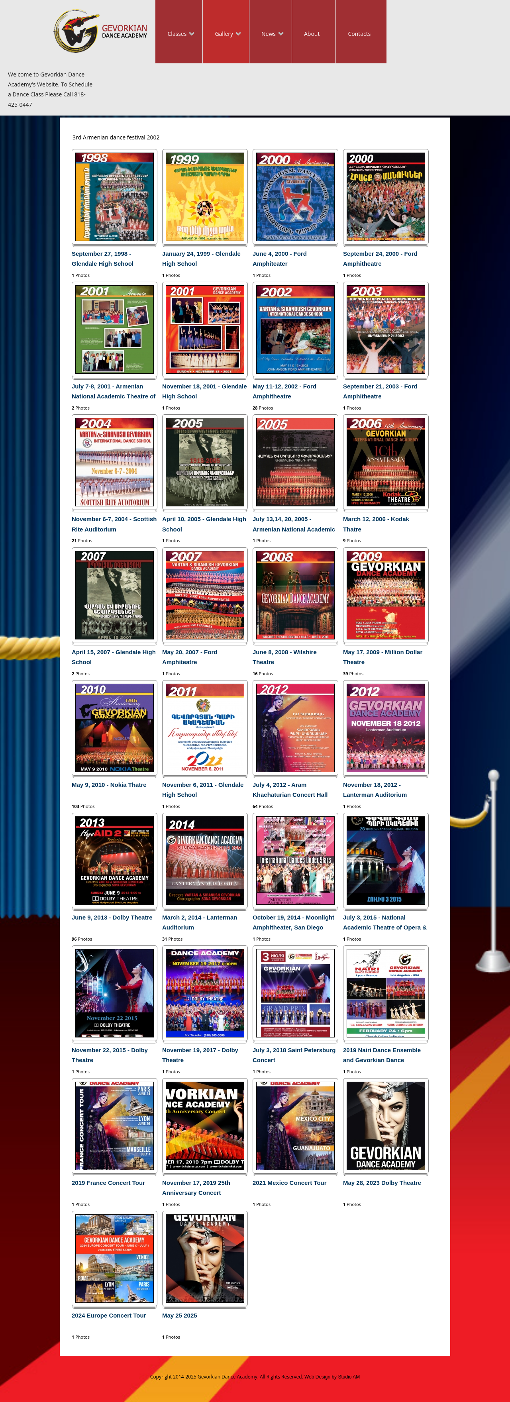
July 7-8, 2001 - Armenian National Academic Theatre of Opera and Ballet (113, 393)
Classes (174, 34)
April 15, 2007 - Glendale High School (114, 657)
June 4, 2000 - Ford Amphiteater (280, 258)
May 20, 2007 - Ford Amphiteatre (189, 657)
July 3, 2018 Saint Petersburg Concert (294, 1055)
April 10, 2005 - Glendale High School (204, 524)
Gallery (222, 34)
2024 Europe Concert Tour (109, 1315)
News (266, 34)
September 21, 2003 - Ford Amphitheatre (380, 391)
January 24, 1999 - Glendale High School (201, 258)
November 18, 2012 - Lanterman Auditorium (375, 789)
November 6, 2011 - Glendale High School (202, 789)
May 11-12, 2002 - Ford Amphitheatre (284, 391)
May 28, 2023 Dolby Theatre (382, 1182)
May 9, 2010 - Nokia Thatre (109, 784)
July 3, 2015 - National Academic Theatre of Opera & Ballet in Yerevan (385, 924)
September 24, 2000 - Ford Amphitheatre (380, 258)
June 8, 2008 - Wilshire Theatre (285, 657)
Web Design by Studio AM (332, 1377)
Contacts (359, 33)
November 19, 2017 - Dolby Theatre (200, 1055)
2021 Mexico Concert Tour (290, 1182)
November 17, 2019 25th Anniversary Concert (196, 1187)
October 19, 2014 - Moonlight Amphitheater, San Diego (293, 922)
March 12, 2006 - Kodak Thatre (376, 524)
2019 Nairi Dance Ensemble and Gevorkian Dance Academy (382, 1057)
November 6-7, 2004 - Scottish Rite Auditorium (114, 524)
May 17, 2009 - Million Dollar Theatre (382, 657)
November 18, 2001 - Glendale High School (204, 391)
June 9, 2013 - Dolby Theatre (112, 917)
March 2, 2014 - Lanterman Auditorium (199, 922)
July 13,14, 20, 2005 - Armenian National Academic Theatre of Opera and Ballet (294, 525)
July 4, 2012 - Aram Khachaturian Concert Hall (290, 789)
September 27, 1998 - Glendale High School (102, 258)
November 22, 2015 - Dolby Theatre (110, 1055)
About (312, 33)
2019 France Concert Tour (108, 1182)
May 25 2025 (179, 1315)
